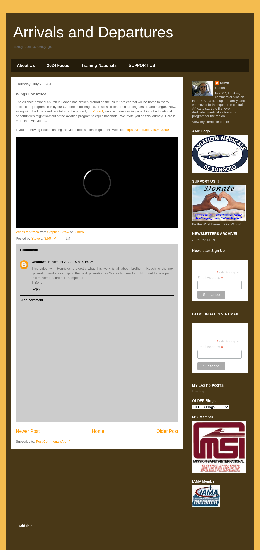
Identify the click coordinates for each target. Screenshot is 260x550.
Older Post (167, 431)
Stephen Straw (58, 232)
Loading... (199, 391)
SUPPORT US (142, 65)
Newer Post (28, 431)
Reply (36, 289)
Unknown (39, 262)
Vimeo (79, 232)
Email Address (210, 277)
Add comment (32, 300)
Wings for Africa (27, 232)
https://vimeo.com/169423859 (147, 130)
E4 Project (95, 111)
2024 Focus (58, 65)
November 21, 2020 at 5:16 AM (70, 262)
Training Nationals (99, 65)
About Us (26, 65)
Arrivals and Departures (93, 32)
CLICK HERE (206, 240)
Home (98, 431)
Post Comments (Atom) (53, 441)
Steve (224, 83)
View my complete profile (210, 122)
